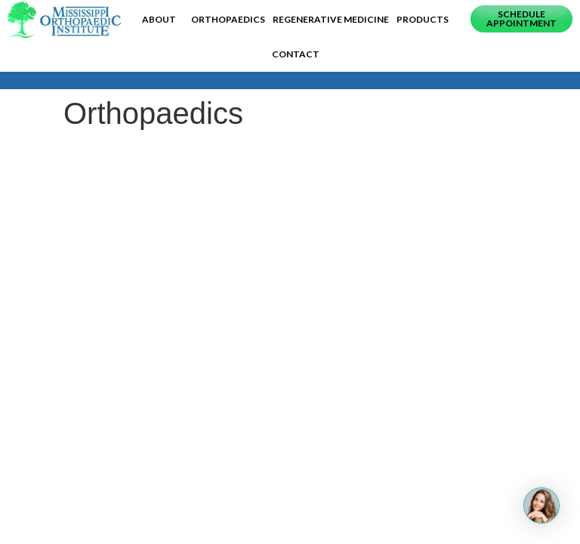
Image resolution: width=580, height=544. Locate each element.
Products (422, 19)
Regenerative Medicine (331, 19)
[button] (521, 18)
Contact (295, 54)
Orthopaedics (228, 19)
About (163, 19)
